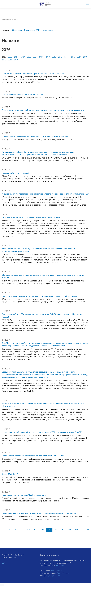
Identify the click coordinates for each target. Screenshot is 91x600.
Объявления (17, 30)
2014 (79, 57)
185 (76, 530)
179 (35, 530)
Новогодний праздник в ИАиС (15, 173)
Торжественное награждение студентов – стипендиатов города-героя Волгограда (39, 296)
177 (21, 530)
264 (87, 530)
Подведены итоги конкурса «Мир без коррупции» (24, 495)
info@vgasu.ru (61, 565)
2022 (29, 57)
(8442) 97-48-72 (54, 576)
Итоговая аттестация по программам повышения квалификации (31, 217)
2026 (4, 57)
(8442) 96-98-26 (56, 571)
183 (62, 530)
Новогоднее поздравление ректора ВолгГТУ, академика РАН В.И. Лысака (35, 136)
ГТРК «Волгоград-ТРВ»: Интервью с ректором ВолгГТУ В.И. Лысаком (33, 73)
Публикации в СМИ (32, 30)
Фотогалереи (48, 30)
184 (69, 530)
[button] (2, 585)
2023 (23, 57)
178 (28, 530)
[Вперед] (82, 530)
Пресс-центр (6, 19)
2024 (16, 57)
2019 (48, 57)
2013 (85, 57)
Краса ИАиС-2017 (10, 474)
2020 (41, 57)
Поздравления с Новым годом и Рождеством (22, 94)
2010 (16, 60)
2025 (10, 57)
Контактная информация (49, 555)
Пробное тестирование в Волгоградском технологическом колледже (33, 456)
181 (49, 530)
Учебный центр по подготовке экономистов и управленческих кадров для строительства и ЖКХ (45, 194)
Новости (5, 30)
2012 (4, 60)
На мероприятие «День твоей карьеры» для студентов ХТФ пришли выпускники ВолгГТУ (42, 432)
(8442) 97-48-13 (63, 573)
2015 (73, 57)
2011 (10, 60)
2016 (66, 57)
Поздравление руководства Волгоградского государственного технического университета (43, 110)
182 (55, 530)
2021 (35, 57)
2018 (54, 57)
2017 (60, 57)
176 (14, 530)
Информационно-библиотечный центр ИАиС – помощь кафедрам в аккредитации (39, 513)
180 (42, 530)
